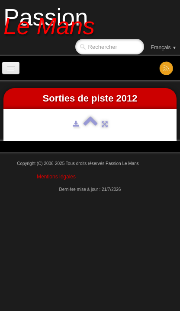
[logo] (52, 20)
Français (164, 47)
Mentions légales (56, 177)
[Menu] (10, 68)
